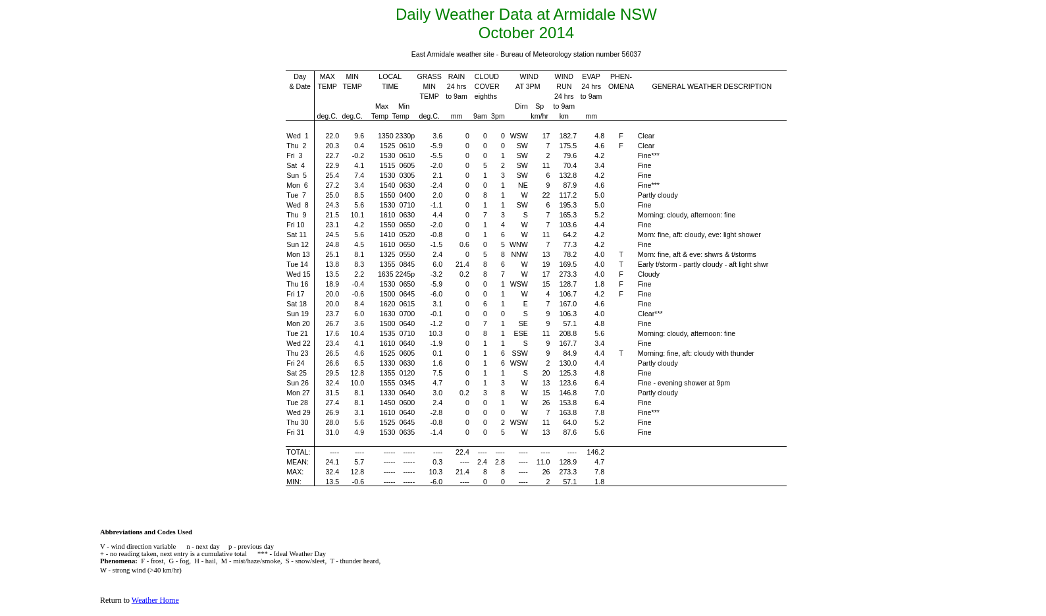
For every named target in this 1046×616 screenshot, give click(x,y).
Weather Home (155, 600)
